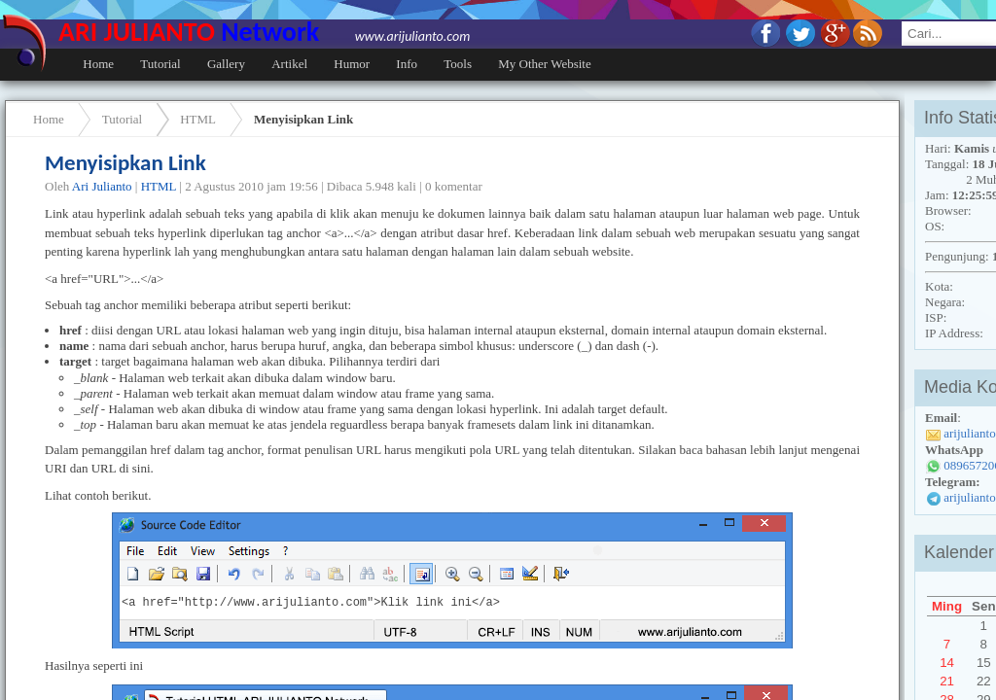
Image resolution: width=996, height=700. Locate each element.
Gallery (226, 63)
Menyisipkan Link (303, 119)
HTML (198, 119)
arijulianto (969, 497)
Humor (352, 63)
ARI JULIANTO (264, 32)
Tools (458, 63)
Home (98, 63)
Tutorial (160, 63)
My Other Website (544, 63)
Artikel (289, 63)
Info (406, 63)
